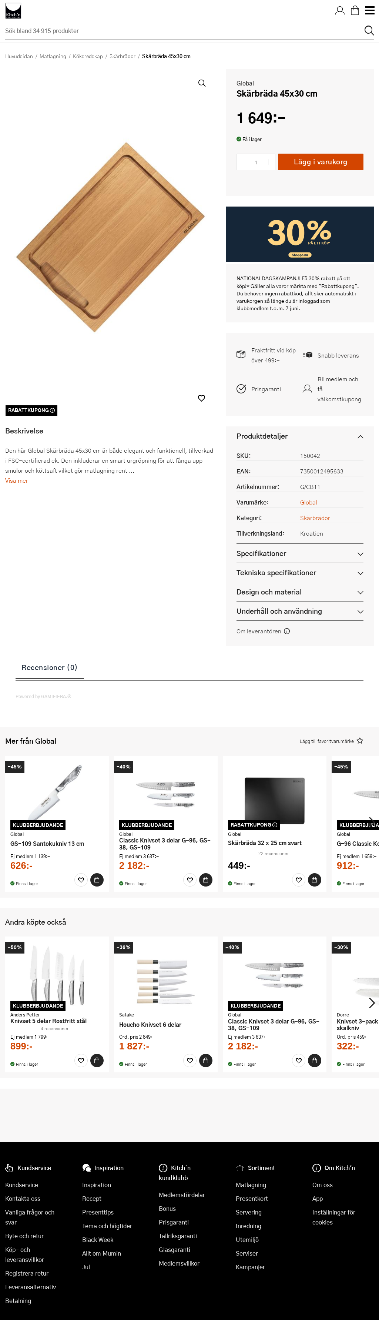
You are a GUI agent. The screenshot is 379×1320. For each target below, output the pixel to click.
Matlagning (53, 55)
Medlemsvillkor (179, 1263)
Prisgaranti (266, 389)
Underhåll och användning (279, 611)
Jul (86, 1267)
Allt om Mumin (101, 1253)
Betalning (18, 1300)
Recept (91, 1198)
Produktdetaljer (262, 435)
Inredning (248, 1226)
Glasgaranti (174, 1249)
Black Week (97, 1239)
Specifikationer (261, 553)
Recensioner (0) (49, 667)
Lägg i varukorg (321, 161)
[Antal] (256, 162)
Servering (249, 1212)
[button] (201, 398)
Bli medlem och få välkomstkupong (339, 389)
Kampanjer (250, 1267)
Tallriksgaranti (178, 1236)
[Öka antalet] (268, 162)
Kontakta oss (22, 1198)
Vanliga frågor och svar (29, 1217)
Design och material (269, 591)
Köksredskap (88, 55)
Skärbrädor (122, 55)
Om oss (322, 1184)
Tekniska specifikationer (276, 572)
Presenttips (98, 1212)
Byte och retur (24, 1236)
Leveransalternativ (30, 1287)
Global (245, 83)
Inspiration (96, 1184)
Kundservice (21, 1184)
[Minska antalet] (244, 162)
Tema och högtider (107, 1226)
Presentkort (252, 1198)
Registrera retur (26, 1273)
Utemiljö (247, 1239)
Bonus (167, 1208)
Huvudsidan (19, 55)
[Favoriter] (81, 880)
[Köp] (97, 880)
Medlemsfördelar (182, 1194)
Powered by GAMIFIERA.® (43, 696)
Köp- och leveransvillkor (24, 1254)
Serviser (247, 1253)
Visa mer (16, 480)
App (317, 1198)
